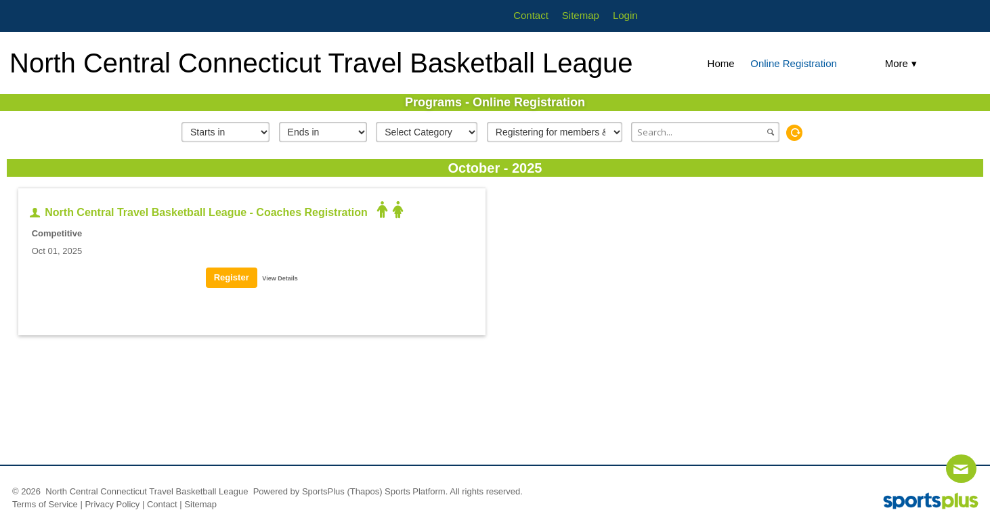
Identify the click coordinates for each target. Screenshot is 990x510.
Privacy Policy (112, 504)
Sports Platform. (416, 491)
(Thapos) (364, 491)
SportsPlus (323, 491)
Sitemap (200, 504)
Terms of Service (45, 504)
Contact (162, 504)
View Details (279, 278)
